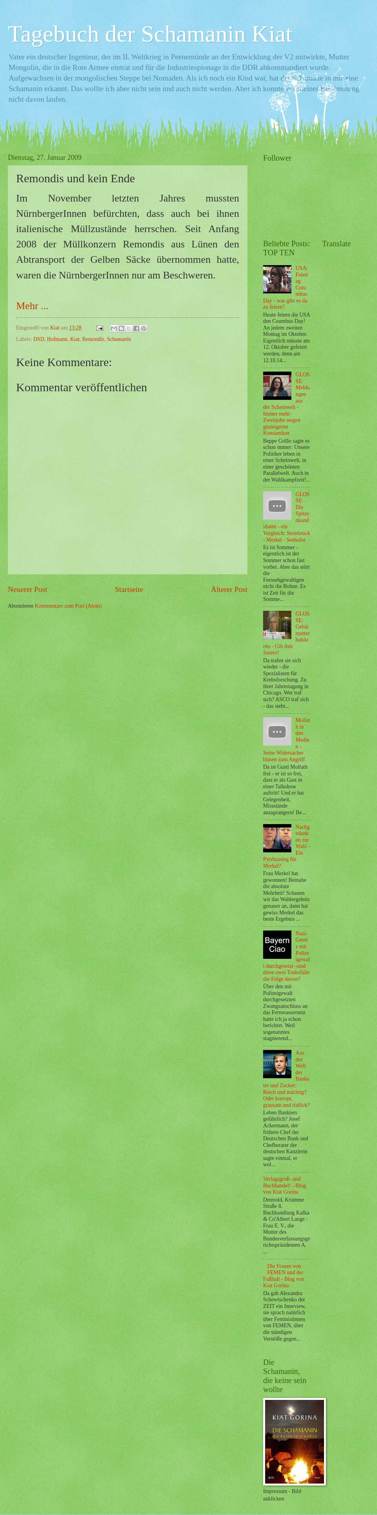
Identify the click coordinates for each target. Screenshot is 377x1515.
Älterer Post (229, 589)
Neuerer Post (27, 589)
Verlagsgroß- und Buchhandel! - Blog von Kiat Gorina (284, 1185)
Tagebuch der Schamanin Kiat (150, 34)
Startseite (129, 589)
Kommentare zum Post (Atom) (68, 606)
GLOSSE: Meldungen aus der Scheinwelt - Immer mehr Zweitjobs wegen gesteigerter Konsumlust (286, 404)
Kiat (75, 339)
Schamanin (119, 339)
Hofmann (57, 339)
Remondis (93, 339)
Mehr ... (32, 305)
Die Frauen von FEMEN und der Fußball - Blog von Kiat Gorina (283, 1276)
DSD (38, 339)
